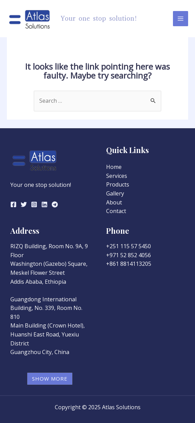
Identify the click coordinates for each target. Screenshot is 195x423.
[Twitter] (24, 204)
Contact (116, 211)
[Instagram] (34, 204)
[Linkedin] (44, 204)
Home (114, 167)
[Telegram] (55, 204)
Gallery (115, 193)
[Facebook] (13, 204)
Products (117, 184)
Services (116, 176)
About (114, 202)
